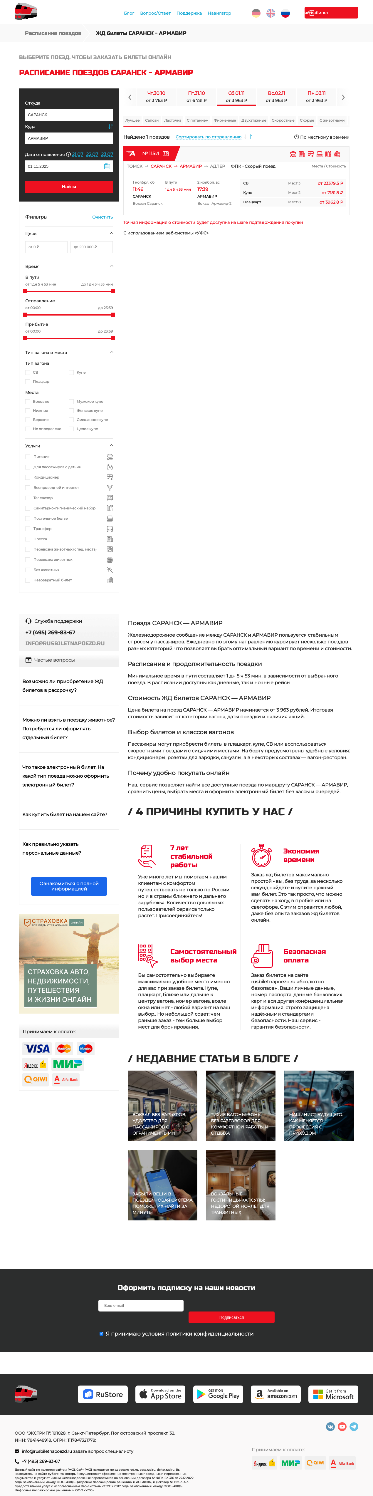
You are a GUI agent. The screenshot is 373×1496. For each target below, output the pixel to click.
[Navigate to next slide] (343, 97)
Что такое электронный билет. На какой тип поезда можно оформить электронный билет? (65, 776)
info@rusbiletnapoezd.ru (47, 1451)
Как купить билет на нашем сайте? (64, 814)
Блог (128, 13)
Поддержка (188, 13)
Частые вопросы (54, 660)
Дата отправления (48, 154)
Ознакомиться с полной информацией (69, 886)
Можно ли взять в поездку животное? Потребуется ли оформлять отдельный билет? (68, 728)
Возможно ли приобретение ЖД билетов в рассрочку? (62, 686)
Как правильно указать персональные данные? (51, 848)
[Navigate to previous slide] (129, 97)
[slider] (25, 291)
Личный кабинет (335, 12)
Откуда (32, 103)
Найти (69, 186)
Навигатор (219, 13)
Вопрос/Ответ (155, 13)
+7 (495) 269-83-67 (41, 1461)
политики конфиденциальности (209, 1322)
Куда (30, 126)
